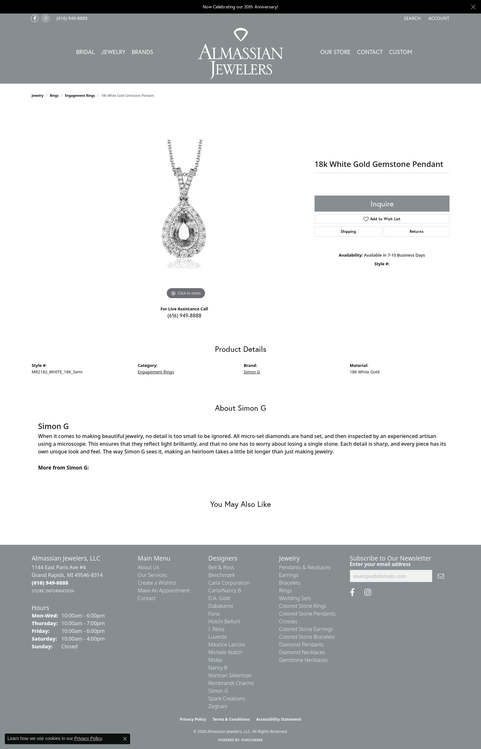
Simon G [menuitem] (218, 690)
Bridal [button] (85, 52)
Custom (400, 52)
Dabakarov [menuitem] (221, 605)
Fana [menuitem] (214, 613)
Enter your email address (380, 564)
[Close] (473, 7)
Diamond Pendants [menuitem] (301, 644)
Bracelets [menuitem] (290, 582)
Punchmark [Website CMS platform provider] (252, 740)
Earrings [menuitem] (288, 575)
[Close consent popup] (125, 739)
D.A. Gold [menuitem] (219, 598)
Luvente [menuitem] (218, 636)
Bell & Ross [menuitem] (221, 567)
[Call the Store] (50, 582)
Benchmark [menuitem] (222, 575)
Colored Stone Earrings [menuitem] (306, 629)
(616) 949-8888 (184, 315)
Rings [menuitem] (285, 590)
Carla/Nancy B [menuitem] (225, 590)
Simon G (252, 372)
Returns (416, 231)
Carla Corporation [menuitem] (229, 582)
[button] (412, 18)
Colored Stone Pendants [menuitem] (307, 613)
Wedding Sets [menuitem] (295, 598)
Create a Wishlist (157, 582)
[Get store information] (53, 591)
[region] (186, 204)
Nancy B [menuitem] (218, 667)
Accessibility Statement (278, 719)
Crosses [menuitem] (288, 621)
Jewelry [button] (113, 52)
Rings (54, 95)
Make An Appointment (164, 590)
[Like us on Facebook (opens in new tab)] (35, 18)
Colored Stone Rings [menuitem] (302, 605)
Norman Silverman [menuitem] (230, 675)
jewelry (38, 95)
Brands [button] (142, 52)
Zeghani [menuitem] (218, 706)
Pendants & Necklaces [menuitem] (305, 567)
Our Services (152, 575)
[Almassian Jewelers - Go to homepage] (240, 53)
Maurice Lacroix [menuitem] (227, 644)
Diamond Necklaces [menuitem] (302, 652)
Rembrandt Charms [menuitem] (231, 683)
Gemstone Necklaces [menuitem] (303, 659)
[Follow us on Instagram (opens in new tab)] (45, 18)
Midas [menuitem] (215, 659)
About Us (148, 567)
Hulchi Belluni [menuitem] (224, 621)
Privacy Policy (193, 719)
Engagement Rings (80, 95)
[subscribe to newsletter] (441, 576)
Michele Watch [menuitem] (226, 652)
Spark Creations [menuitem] (227, 698)
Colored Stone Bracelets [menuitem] (307, 636)
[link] (71, 18)
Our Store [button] (335, 52)
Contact (370, 52)
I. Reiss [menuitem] (217, 629)
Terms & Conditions (231, 719)
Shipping (348, 231)
